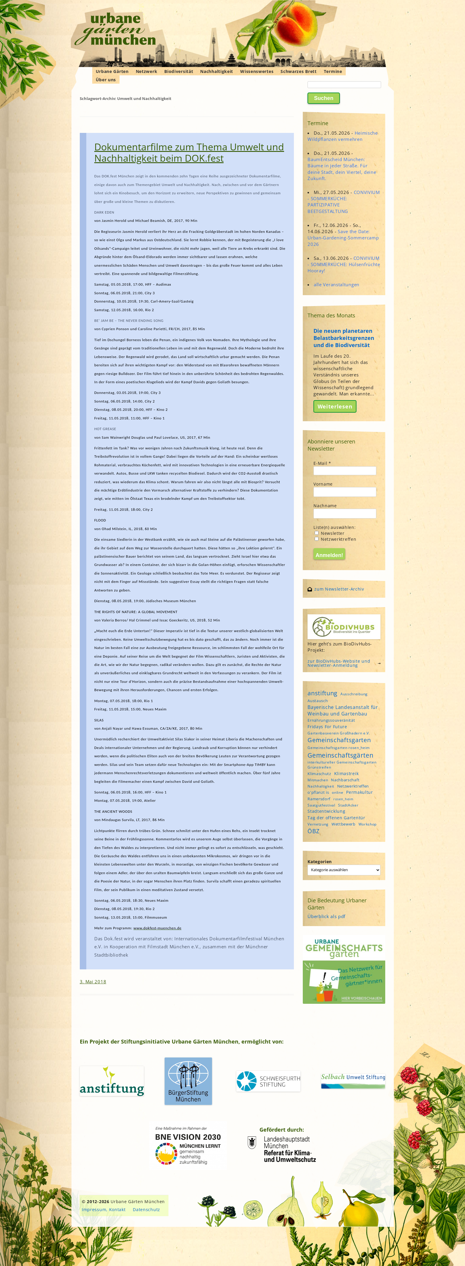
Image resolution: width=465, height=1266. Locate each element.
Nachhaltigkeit (216, 71)
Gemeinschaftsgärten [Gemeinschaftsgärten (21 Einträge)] (340, 755)
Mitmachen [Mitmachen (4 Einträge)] (318, 779)
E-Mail (322, 463)
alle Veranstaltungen (336, 284)
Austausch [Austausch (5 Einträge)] (318, 700)
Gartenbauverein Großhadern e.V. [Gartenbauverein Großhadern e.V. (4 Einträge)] (339, 733)
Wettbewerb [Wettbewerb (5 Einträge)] (344, 824)
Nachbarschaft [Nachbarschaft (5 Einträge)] (345, 779)
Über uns (106, 79)
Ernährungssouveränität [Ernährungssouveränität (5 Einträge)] (331, 720)
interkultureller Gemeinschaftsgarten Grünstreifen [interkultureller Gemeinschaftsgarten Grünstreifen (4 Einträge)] (342, 765)
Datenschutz (146, 1209)
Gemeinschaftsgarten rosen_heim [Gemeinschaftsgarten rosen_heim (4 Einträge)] (339, 747)
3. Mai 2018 (93, 982)
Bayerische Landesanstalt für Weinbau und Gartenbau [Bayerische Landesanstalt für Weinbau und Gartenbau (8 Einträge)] (343, 710)
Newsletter (330, 533)
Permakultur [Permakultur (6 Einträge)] (359, 792)
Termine (333, 71)
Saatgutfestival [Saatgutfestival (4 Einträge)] (321, 805)
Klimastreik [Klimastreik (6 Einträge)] (346, 773)
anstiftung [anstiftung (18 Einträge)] (322, 693)
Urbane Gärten (112, 71)
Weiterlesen (335, 406)
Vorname (323, 484)
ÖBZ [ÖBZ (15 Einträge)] (313, 831)
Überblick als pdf (326, 916)
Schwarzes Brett (299, 71)
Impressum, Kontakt (104, 1209)
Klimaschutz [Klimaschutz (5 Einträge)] (319, 773)
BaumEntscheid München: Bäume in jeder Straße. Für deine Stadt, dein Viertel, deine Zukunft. (342, 168)
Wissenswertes (256, 71)
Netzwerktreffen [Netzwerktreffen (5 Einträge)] (353, 786)
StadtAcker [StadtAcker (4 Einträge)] (348, 805)
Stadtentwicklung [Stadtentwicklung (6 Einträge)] (326, 811)
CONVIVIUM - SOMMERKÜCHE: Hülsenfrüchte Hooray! (344, 264)
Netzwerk (146, 71)
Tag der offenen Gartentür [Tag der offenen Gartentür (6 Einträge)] (336, 817)
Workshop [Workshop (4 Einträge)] (368, 824)
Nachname (325, 505)
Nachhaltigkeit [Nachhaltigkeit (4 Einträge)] (321, 786)
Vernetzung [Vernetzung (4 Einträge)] (318, 824)
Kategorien (320, 861)
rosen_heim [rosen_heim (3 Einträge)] (343, 799)
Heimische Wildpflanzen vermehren (343, 136)
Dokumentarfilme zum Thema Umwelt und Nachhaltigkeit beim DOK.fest (189, 152)
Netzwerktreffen (335, 539)
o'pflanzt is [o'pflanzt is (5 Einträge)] (318, 792)
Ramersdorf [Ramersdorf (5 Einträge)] (319, 798)
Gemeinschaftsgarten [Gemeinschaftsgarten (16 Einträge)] (339, 740)
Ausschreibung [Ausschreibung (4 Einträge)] (354, 693)
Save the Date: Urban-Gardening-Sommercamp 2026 (343, 237)
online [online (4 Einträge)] (337, 792)
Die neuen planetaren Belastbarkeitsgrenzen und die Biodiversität (343, 338)
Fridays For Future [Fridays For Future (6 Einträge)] (327, 726)
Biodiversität (178, 71)
